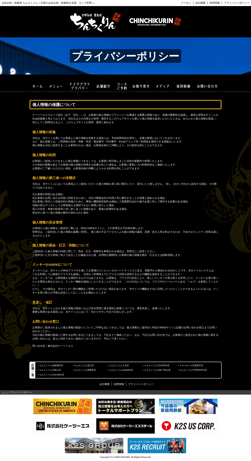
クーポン (186, 2)
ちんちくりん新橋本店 (85, 370)
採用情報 (215, 2)
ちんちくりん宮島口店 (50, 370)
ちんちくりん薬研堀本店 (51, 365)
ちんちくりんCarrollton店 (51, 374)
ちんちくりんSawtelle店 (121, 370)
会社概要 (200, 2)
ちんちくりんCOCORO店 (156, 365)
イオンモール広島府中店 (191, 365)
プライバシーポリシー (236, 2)
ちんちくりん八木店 (119, 365)
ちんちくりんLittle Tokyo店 (157, 370)
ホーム (5, 392)
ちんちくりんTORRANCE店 (193, 370)
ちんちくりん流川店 (84, 365)
